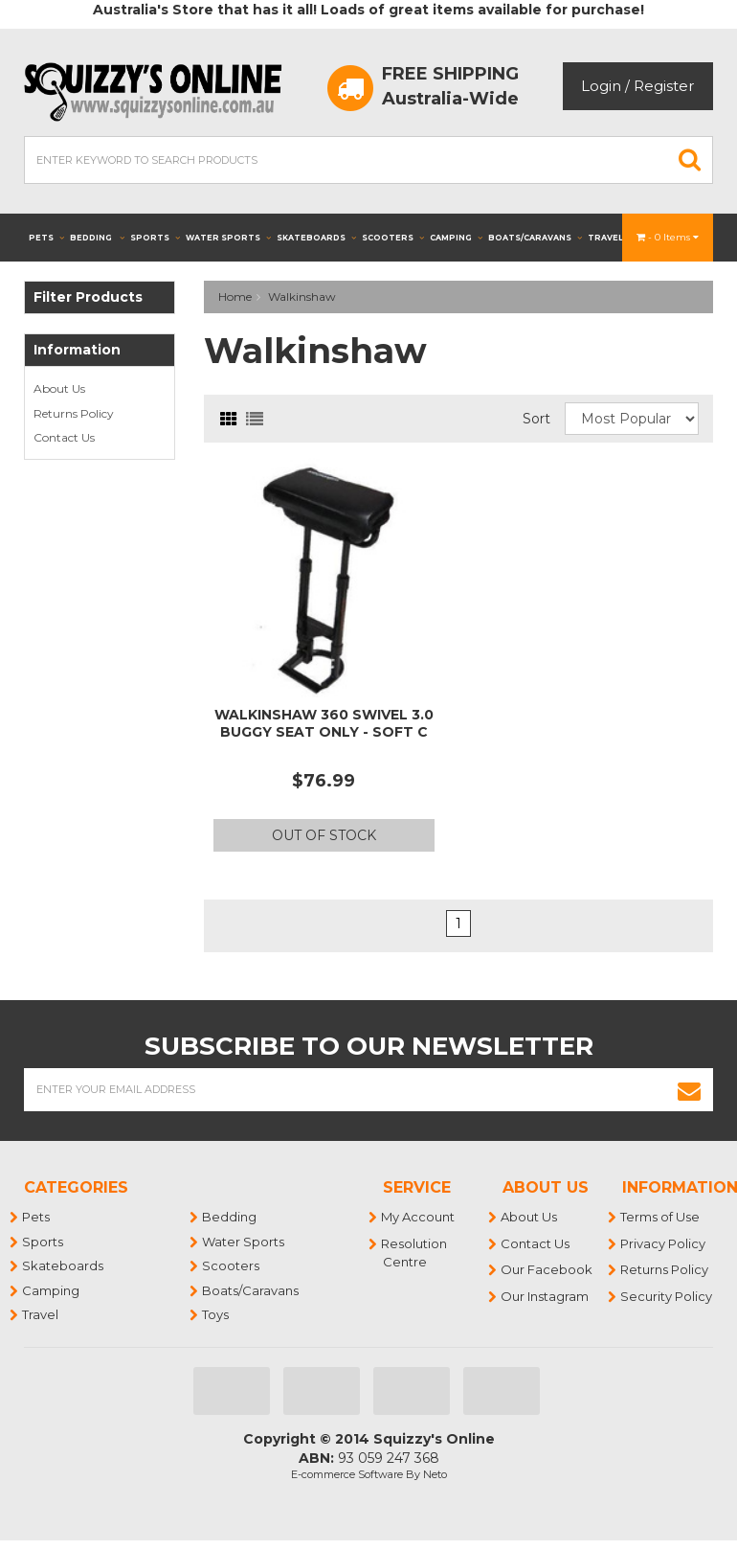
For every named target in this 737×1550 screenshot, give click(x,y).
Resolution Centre (415, 1253)
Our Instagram (545, 1296)
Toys (216, 1314)
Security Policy (667, 1296)
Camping (456, 237)
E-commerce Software (347, 1474)
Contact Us (64, 437)
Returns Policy (74, 413)
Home (235, 296)
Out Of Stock (324, 835)
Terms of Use (661, 1216)
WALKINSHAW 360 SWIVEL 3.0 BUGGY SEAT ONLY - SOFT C (324, 723)
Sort (536, 418)
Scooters (393, 237)
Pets (46, 237)
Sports (155, 237)
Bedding (97, 237)
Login (601, 86)
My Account (419, 1216)
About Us (59, 388)
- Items (667, 237)
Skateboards (316, 237)
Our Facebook (547, 1269)
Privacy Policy (663, 1243)
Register (664, 86)
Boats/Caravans (535, 237)
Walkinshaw (302, 296)
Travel (612, 237)
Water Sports (228, 237)
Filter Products (88, 297)
